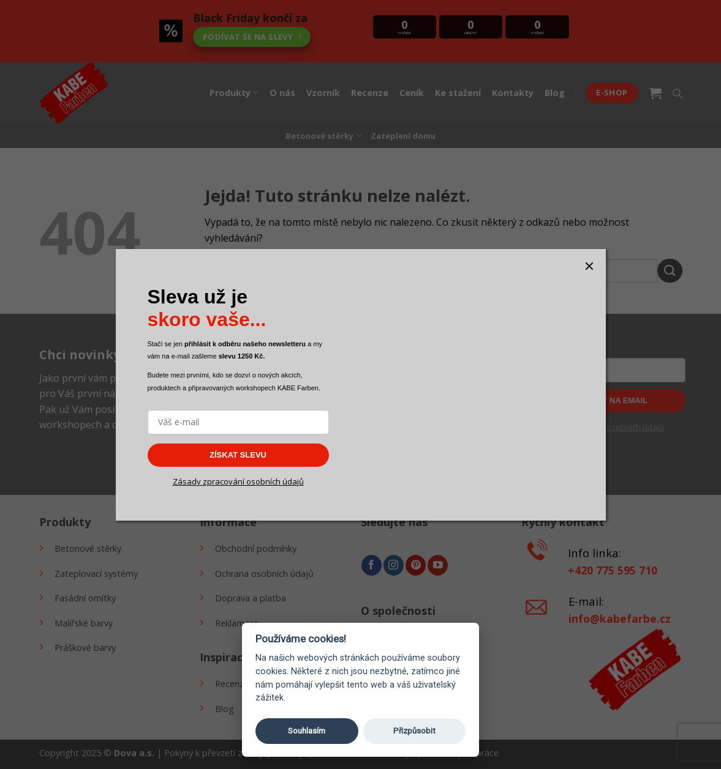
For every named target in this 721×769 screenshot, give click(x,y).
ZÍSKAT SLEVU (238, 454)
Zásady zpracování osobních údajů (238, 481)
